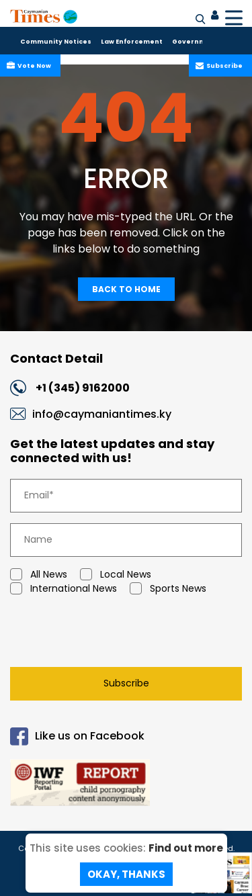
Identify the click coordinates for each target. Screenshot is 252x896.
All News (38, 575)
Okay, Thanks (126, 874)
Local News (115, 575)
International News (63, 589)
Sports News (168, 589)
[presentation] (104, 634)
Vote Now (33, 66)
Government (195, 42)
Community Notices (55, 42)
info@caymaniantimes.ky (101, 414)
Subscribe (223, 66)
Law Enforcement (132, 42)
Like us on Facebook (77, 736)
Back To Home (126, 289)
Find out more (186, 848)
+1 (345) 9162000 (83, 388)
